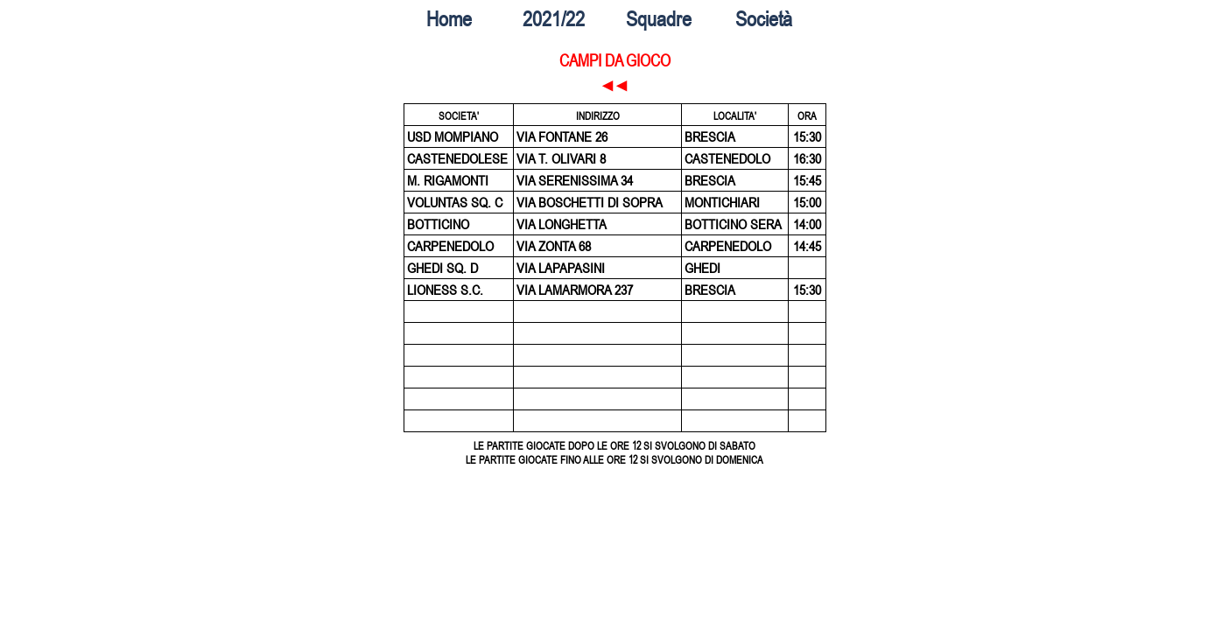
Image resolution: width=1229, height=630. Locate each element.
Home (449, 19)
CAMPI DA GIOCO (615, 61)
